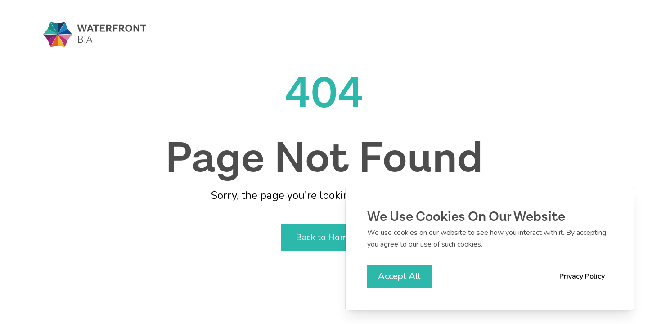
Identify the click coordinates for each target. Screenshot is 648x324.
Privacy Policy (582, 276)
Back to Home (324, 237)
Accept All (399, 276)
